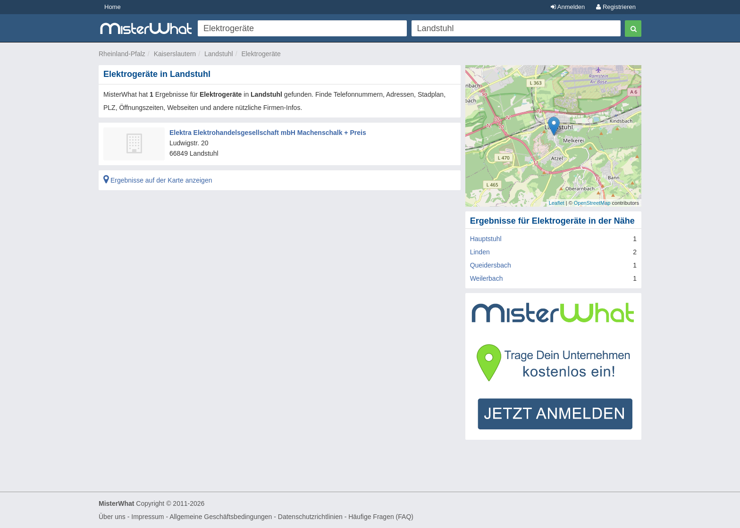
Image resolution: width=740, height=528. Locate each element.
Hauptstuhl (486, 239)
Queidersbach (490, 265)
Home (112, 6)
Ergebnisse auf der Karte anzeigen (157, 180)
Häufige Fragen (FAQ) (380, 516)
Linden (480, 252)
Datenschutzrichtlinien (310, 516)
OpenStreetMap (592, 203)
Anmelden (568, 6)
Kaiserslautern (175, 54)
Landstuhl (218, 54)
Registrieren (616, 6)
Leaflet (556, 203)
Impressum (147, 516)
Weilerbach (486, 278)
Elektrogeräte (260, 54)
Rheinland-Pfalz (122, 54)
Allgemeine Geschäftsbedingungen (220, 516)
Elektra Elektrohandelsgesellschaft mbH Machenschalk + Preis (267, 132)
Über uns (112, 516)
